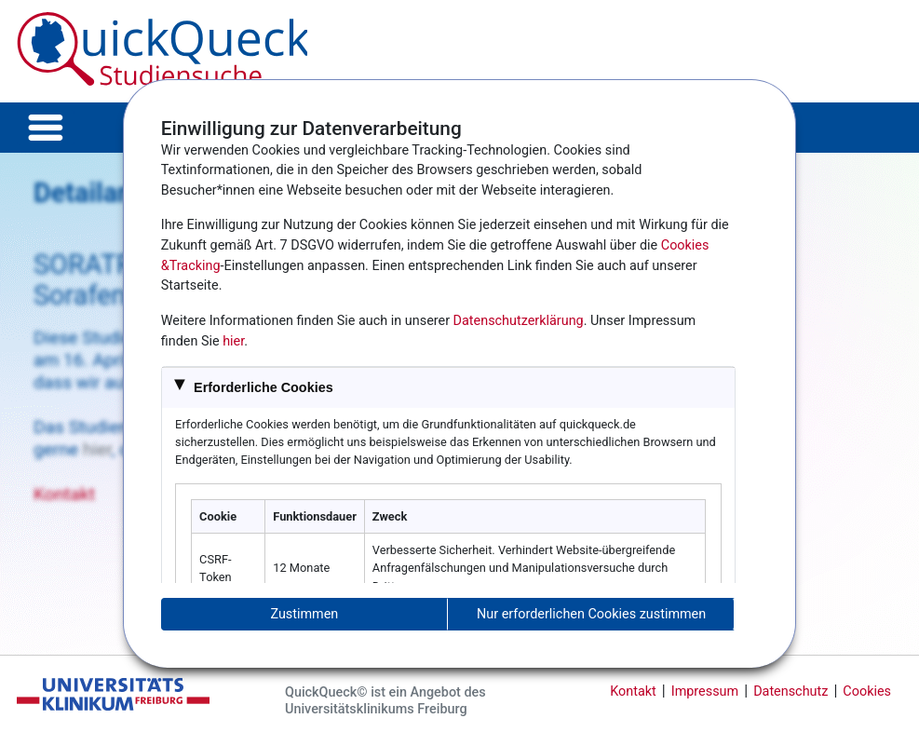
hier (233, 341)
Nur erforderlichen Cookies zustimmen (591, 614)
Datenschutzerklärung (518, 321)
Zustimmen (304, 614)
